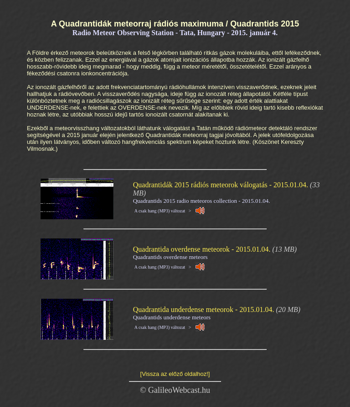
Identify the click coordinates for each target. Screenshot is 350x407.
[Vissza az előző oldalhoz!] (175, 373)
